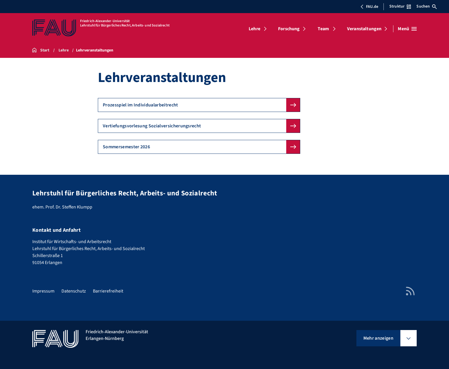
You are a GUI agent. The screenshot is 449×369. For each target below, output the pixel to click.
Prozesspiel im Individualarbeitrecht (140, 105)
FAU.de (369, 7)
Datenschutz (73, 291)
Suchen (426, 6)
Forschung (289, 29)
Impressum (43, 291)
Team (323, 29)
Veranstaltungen (364, 29)
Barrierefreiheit (108, 291)
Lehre (254, 29)
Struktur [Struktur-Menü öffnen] (400, 6)
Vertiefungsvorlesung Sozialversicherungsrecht (152, 126)
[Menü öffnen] (407, 28)
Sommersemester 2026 (126, 147)
